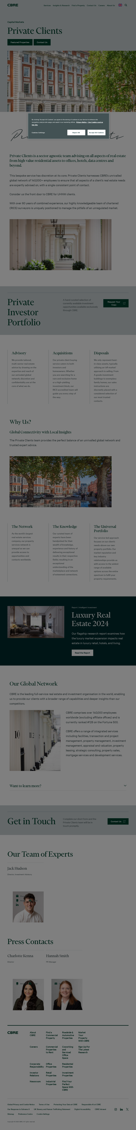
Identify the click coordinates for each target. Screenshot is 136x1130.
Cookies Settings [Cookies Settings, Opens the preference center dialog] (38, 132)
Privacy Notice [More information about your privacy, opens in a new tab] (81, 122)
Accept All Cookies (96, 132)
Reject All (76, 132)
